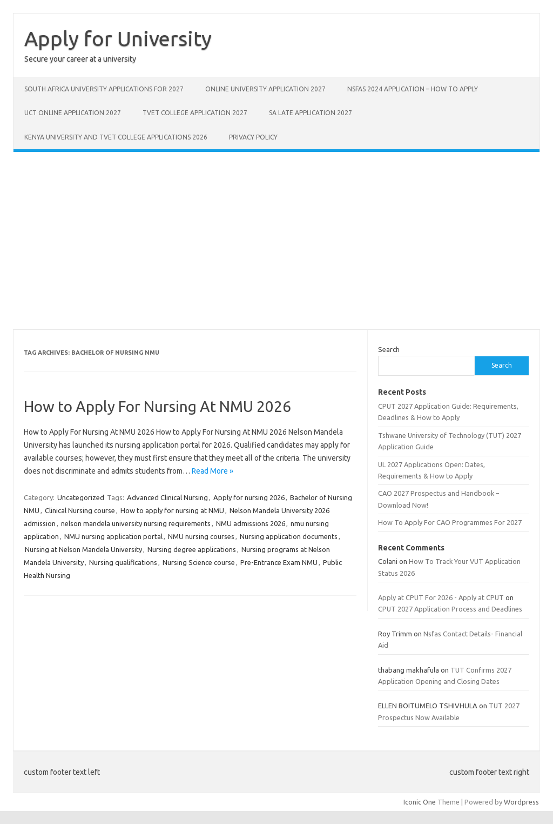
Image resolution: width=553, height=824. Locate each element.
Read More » (212, 471)
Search (389, 349)
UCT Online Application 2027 (72, 112)
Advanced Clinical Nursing (167, 497)
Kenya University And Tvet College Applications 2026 (115, 137)
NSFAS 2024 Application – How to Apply (412, 88)
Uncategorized (80, 497)
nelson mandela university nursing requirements (136, 523)
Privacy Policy (253, 137)
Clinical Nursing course (80, 510)
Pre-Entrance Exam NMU (279, 562)
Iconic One (419, 802)
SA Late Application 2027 (310, 112)
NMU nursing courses (201, 536)
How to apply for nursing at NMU (172, 510)
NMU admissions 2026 (250, 523)
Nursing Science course (199, 562)
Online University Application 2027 (265, 88)
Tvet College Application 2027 (195, 112)
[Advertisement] (276, 240)
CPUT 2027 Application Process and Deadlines (450, 609)
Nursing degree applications (191, 549)
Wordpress (521, 802)
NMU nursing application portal (113, 536)
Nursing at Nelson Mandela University (83, 549)
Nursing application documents (289, 536)
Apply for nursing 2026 (249, 497)
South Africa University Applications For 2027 (104, 88)
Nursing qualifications (123, 562)
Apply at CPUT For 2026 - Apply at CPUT (441, 597)
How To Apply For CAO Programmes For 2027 (450, 522)
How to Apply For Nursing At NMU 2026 (157, 406)
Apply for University (118, 38)
